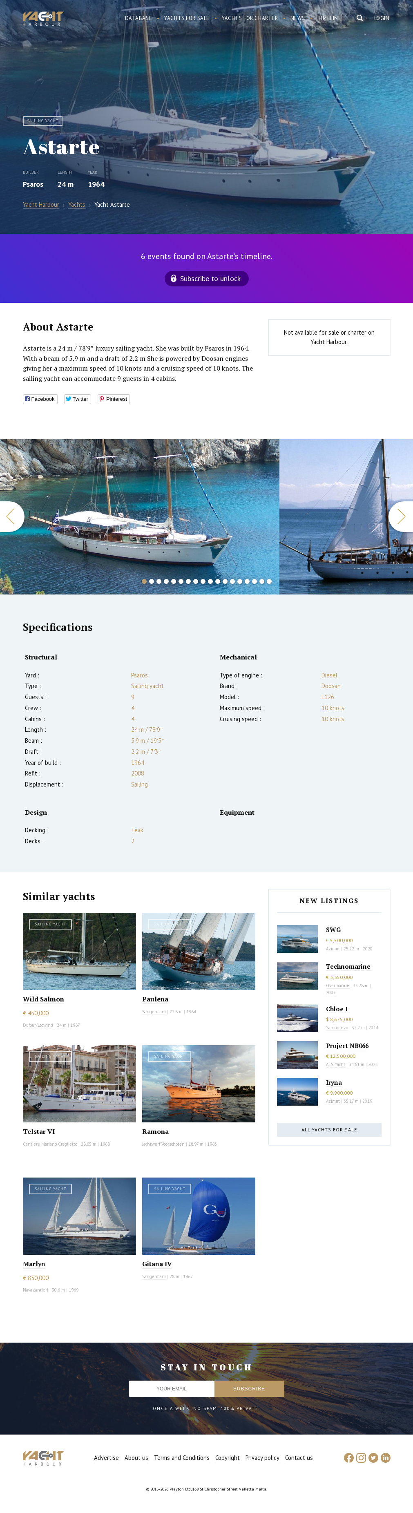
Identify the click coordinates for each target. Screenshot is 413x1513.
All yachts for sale (329, 1129)
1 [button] (144, 581)
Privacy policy (262, 1458)
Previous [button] (12, 516)
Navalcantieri (35, 1290)
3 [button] (158, 581)
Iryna (334, 1082)
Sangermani (154, 1012)
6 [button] (181, 581)
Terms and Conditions (182, 1458)
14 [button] (239, 581)
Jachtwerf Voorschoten (163, 1144)
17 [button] (261, 581)
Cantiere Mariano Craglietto (50, 1144)
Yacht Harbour (43, 19)
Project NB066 (347, 1045)
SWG (333, 929)
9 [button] (203, 581)
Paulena (155, 999)
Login (382, 18)
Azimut (333, 949)
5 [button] (173, 581)
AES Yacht (335, 1064)
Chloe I (337, 1009)
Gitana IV (157, 1263)
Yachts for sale (187, 18)
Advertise (106, 1458)
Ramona (155, 1131)
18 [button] (269, 581)
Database (138, 18)
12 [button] (225, 581)
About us (136, 1458)
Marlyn (34, 1263)
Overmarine (338, 985)
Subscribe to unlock (210, 278)
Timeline (329, 18)
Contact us (299, 1458)
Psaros (33, 184)
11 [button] (217, 581)
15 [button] (247, 581)
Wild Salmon (43, 999)
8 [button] (195, 581)
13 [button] (232, 581)
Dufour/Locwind (38, 1025)
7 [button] (188, 581)
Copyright (227, 1458)
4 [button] (166, 581)
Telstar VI (39, 1131)
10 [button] (210, 581)
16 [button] (254, 581)
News (297, 18)
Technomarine (348, 966)
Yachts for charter (250, 18)
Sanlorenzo (337, 1027)
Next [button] (400, 516)
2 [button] (151, 581)
